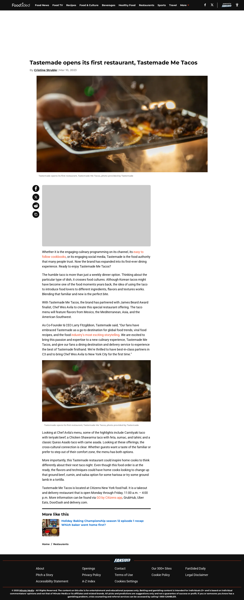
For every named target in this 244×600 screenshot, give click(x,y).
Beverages (108, 5)
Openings (88, 568)
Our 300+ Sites (162, 568)
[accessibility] (237, 5)
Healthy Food (127, 5)
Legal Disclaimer (196, 575)
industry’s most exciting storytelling (95, 335)
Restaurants (146, 5)
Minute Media (26, 590)
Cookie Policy (161, 575)
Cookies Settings (126, 581)
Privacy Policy (91, 575)
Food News (42, 5)
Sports (162, 5)
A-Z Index (88, 581)
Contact (120, 568)
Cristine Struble (45, 70)
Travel (173, 5)
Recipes (71, 5)
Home (46, 544)
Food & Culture (88, 5)
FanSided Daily (195, 568)
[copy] (35, 214)
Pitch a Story (44, 575)
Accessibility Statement (52, 581)
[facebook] (205, 4)
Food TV (57, 5)
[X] (212, 4)
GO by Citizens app (109, 497)
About (40, 568)
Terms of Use (124, 575)
